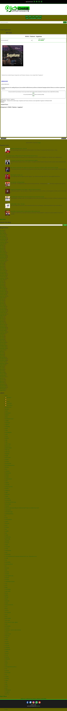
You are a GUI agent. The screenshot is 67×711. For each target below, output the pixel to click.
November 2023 (3, 275)
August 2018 (2, 364)
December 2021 (3, 309)
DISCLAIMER (43, 698)
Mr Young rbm (8, 612)
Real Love (7, 645)
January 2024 (2, 272)
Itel (5, 566)
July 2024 (1, 263)
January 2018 (2, 375)
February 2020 (3, 342)
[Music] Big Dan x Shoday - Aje (16, 175)
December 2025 (3, 237)
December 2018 (3, 358)
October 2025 (2, 240)
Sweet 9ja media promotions (11, 666)
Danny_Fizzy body (8, 486)
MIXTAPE (39, 18)
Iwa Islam (7, 568)
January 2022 (2, 308)
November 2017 (3, 376)
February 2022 (3, 306)
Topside (6, 676)
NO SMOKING (8, 626)
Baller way (7, 449)
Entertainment (8, 509)
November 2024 (3, 257)
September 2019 (3, 348)
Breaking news (8, 463)
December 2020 (3, 327)
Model (6, 599)
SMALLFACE (7, 659)
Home (6, 709)
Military (6, 595)
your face (7, 693)
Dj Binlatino (7, 494)
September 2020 (3, 332)
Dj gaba (6, 496)
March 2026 (2, 233)
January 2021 (2, 326)
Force (6, 525)
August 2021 (2, 315)
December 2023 (3, 273)
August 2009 (2, 390)
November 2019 (3, 346)
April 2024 (2, 267)
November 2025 (3, 239)
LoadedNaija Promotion (10, 581)
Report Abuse (3, 696)
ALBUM (36, 16)
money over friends (9, 604)
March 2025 (2, 251)
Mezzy (6, 593)
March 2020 (2, 340)
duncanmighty (8, 504)
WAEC (6, 688)
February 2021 (3, 324)
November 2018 (3, 360)
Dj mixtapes (7, 498)
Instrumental (7, 562)
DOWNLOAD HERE (4, 81)
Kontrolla (7, 573)
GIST (33, 16)
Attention (7, 438)
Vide (6, 682)
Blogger (39, 142)
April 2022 (2, 303)
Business (7, 467)
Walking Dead (8, 690)
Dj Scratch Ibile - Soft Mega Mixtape (17, 182)
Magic (6, 587)
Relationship (7, 649)
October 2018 (2, 361)
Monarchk (7, 600)
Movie (6, 608)
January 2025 (2, 254)
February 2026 (3, 234)
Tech (6, 668)
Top (6, 674)
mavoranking (7, 589)
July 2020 (1, 335)
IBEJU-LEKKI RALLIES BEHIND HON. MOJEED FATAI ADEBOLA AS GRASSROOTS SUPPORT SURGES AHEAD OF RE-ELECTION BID (34, 167)
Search (65, 22)
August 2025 (2, 243)
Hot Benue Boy (8, 550)
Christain (7, 475)
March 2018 (2, 372)
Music (6, 395)
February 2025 (3, 252)
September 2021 (3, 314)
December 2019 (3, 345)
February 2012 (3, 388)
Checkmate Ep (8, 473)
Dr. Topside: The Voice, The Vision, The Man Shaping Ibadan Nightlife (24, 160)
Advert (6, 411)
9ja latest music (8, 407)
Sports (6, 662)
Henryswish (7, 546)
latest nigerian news (9, 575)
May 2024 (2, 266)
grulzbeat (7, 540)
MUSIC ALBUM (8, 618)
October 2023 (2, 276)
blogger (6, 455)
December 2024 (3, 255)
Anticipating (7, 426)
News (6, 624)
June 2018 (2, 367)
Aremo (6, 428)
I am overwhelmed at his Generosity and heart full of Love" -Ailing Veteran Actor (21, 556)
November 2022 (3, 293)
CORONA (7, 482)
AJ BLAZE (7, 414)
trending (7, 678)
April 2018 (2, 370)
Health (6, 544)
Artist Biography (8, 432)
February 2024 (3, 270)
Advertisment (8, 413)
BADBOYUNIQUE (8, 447)
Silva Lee (7, 657)
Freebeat (7, 527)
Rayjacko (7, 643)
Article (6, 430)
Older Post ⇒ (63, 138)
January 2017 (2, 384)
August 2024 (2, 261)
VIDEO (27, 18)
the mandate (7, 672)
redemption (7, 647)
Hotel (6, 552)
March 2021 (2, 323)
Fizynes (6, 521)
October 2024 (2, 258)
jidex (6, 569)
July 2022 (1, 299)
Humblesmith (7, 554)
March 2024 (2, 269)
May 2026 (2, 230)
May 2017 (2, 381)
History (6, 548)
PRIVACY (38, 698)
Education (7, 506)
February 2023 (3, 288)
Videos (6, 686)
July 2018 (1, 366)
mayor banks (7, 591)
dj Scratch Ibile (8, 500)
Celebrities (7, 471)
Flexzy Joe (7, 523)
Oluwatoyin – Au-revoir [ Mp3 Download (13, 630)
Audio (6, 442)
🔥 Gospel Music (8, 403)
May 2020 (2, 338)
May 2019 (2, 354)
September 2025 (3, 242)
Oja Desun (7, 628)
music (6, 614)
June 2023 (2, 282)
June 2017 (2, 379)
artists (6, 434)
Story (6, 664)
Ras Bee (7, 641)
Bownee (7, 459)
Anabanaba (7, 422)
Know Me (7, 571)
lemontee (7, 579)
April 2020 (2, 339)
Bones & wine (8, 457)
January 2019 (2, 357)
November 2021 (3, 311)
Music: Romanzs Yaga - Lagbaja (11, 622)
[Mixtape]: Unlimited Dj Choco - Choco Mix (19, 148)
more (6, 606)
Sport (6, 661)
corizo (6, 480)
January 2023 (2, 290)
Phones (6, 637)
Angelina (7, 424)
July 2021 (1, 317)
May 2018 (2, 369)
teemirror (7, 670)
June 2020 (2, 336)
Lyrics (6, 585)
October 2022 (2, 294)
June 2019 (2, 352)
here (33, 93)
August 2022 (2, 297)
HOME (26, 16)
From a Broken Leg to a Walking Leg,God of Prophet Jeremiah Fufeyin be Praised (22, 155)
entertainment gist (8, 511)
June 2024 (2, 264)
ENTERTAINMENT (33, 18)
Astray (6, 436)
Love (6, 583)
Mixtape (6, 597)
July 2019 (1, 351)
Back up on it (7, 445)
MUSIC (30, 16)
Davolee (7, 488)
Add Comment (41, 40)
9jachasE (38, 706)
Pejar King (7, 635)
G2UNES (7, 531)
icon (6, 560)
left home (7, 577)
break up (7, 461)
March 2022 (2, 305)
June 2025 (2, 246)
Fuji (6, 529)
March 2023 (2, 287)
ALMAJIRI (7, 420)
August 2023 (2, 279)
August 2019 (2, 349)
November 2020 (3, 329)
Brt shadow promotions (10, 465)
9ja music (7, 409)
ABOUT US (23, 698)
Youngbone (7, 692)
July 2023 (1, 281)
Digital (6, 492)
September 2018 (3, 363)
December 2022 (3, 291)
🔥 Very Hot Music (8, 405)
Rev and (7, 653)
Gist (6, 533)
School (6, 655)
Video (6, 684)
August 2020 (2, 333)
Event (6, 517)
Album (6, 416)
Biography (7, 453)
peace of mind (8, 633)
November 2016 (3, 387)
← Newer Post (3, 138)
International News (9, 564)
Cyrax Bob (7, 484)
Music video (7, 620)
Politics (6, 639)
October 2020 (2, 330)
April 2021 (2, 321)
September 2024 (3, 260)
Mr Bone (7, 610)
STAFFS (34, 698)
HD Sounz (7, 542)
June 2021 (2, 318)
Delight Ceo (7, 490)
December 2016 (3, 385)
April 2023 (2, 285)
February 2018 (3, 373)
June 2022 (2, 300)
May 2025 (2, 248)
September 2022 (3, 296)
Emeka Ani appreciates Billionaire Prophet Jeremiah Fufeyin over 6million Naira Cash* (22, 507)
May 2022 (2, 302)
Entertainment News (9, 513)
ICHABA (6, 558)
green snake (7, 538)
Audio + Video (8, 444)
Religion (6, 651)
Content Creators (8, 478)
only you (7, 631)
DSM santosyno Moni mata (10, 502)
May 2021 (2, 320)
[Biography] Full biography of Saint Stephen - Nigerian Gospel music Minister (26, 189)
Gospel (6, 535)
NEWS (40, 16)
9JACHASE (3, 219)
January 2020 (2, 344)
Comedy (7, 476)
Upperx (6, 680)
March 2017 (2, 382)
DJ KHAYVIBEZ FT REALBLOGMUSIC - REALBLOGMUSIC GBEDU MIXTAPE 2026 (25, 211)
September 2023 (3, 278)
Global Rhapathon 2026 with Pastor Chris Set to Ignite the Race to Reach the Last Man (27, 196)
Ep (5, 515)
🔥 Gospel (7, 401)
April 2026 (2, 231)
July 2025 (1, 245)
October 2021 (2, 312)
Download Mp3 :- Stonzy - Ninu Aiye (18, 204)
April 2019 (2, 355)
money (6, 602)
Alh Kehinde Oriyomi (9, 418)
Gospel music (8, 537)
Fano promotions (8, 519)
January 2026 (2, 236)
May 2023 (2, 284)
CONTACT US (29, 698)
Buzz (6, 469)
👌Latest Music (8, 397)
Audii (6, 440)
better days (7, 451)
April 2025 (2, 249)
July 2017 (1, 378)
